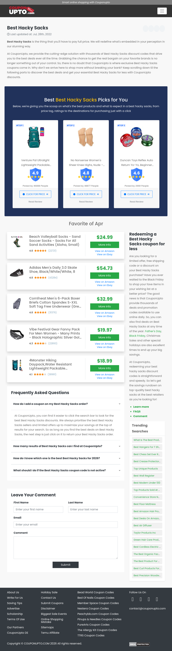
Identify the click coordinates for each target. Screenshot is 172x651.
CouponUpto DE (17, 633)
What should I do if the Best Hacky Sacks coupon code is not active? (59, 470)
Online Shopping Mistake (52, 620)
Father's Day (153, 331)
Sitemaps (47, 627)
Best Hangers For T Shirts (148, 447)
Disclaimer (48, 608)
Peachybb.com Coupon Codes (98, 614)
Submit (65, 565)
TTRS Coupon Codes (90, 635)
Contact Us (48, 598)
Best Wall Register (144, 475)
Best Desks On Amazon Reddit (151, 518)
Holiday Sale (49, 592)
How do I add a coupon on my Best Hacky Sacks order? (50, 404)
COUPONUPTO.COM (36, 643)
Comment (21, 533)
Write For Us (15, 598)
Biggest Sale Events (54, 614)
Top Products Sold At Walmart (151, 490)
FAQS (137, 411)
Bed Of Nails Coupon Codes (95, 598)
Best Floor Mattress (145, 504)
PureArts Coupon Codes (93, 625)
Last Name (75, 502)
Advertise (13, 608)
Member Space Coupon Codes (98, 603)
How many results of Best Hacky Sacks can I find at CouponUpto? (57, 446)
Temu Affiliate (50, 633)
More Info (104, 245)
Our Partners (15, 627)
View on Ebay (104, 254)
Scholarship (15, 614)
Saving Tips (14, 603)
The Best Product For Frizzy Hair (151, 561)
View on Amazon (104, 251)
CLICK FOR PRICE (35, 194)
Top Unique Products (146, 468)
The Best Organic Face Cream (151, 554)
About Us (13, 592)
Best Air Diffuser (143, 525)
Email (17, 518)
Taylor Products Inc (145, 532)
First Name (21, 502)
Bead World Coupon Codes (95, 592)
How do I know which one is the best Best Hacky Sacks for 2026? (56, 458)
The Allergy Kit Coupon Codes (97, 630)
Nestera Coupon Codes (93, 608)
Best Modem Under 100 (147, 482)
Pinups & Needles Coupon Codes (99, 619)
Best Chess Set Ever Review (149, 454)
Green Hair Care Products (148, 539)
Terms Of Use (16, 619)
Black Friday (137, 336)
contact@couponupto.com (147, 608)
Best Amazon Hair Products (149, 511)
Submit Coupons (52, 603)
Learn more (141, 407)
